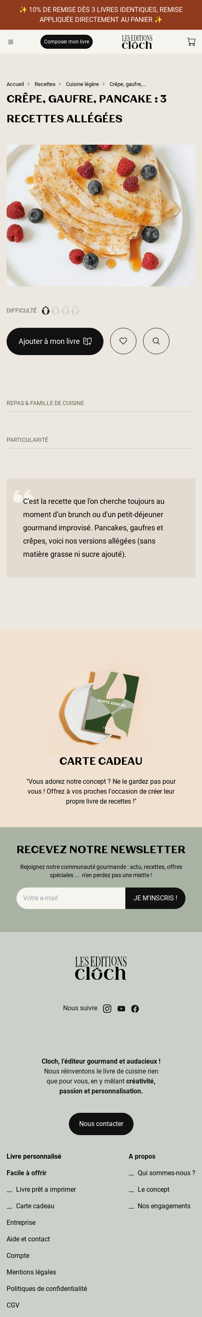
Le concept (152, 1189)
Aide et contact (28, 1239)
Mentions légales (31, 1272)
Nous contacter (101, 1124)
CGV (13, 1305)
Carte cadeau (34, 1206)
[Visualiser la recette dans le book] (156, 341)
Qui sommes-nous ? (165, 1173)
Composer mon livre (66, 41)
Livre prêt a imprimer (45, 1189)
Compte (18, 1256)
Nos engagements (163, 1206)
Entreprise (21, 1222)
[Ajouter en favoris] (123, 341)
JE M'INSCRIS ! (155, 898)
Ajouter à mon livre (55, 341)
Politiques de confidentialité (47, 1289)
